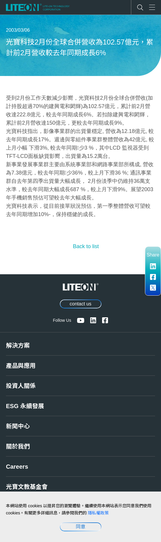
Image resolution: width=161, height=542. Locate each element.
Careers (17, 466)
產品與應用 (21, 365)
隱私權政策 (98, 513)
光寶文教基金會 (27, 487)
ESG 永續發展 (25, 406)
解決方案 (18, 345)
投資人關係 (21, 386)
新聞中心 (18, 426)
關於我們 (18, 446)
